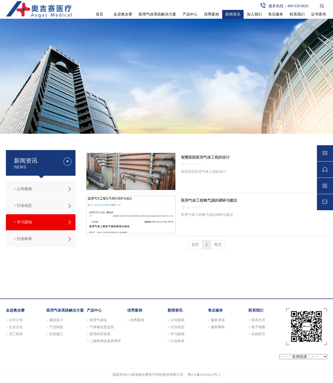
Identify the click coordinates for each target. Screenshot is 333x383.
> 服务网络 (216, 327)
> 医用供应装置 (99, 334)
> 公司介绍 (14, 320)
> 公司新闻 (176, 320)
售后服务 (215, 310)
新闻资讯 (175, 310)
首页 (195, 245)
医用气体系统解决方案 (65, 310)
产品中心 (94, 310)
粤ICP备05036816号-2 (204, 375)
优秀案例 (134, 310)
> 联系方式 (256, 320)
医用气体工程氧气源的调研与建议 (209, 200)
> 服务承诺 (216, 320)
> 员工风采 (14, 334)
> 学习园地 (176, 334)
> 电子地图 (256, 327)
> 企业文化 (14, 327)
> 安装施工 (54, 334)
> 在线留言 (256, 334)
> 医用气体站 (97, 320)
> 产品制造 (54, 327)
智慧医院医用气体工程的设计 (205, 157)
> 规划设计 (54, 320)
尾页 (218, 245)
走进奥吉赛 (15, 310)
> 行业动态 (176, 327)
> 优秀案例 (135, 320)
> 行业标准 (176, 341)
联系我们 (255, 310)
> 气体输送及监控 (100, 327)
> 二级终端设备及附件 (104, 341)
